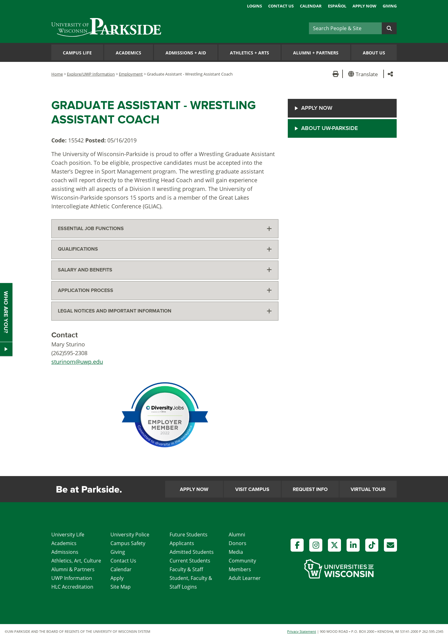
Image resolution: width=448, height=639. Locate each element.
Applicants (182, 543)
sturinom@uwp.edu (77, 361)
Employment (131, 74)
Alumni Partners (315, 53)
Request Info (310, 489)
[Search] (345, 28)
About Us (374, 53)
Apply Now (364, 6)
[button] (364, 74)
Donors (237, 543)
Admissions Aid (186, 53)
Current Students (190, 560)
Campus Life (77, 53)
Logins (254, 6)
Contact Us (281, 6)
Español (337, 6)
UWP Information (71, 578)
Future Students (189, 534)
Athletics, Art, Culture (76, 560)
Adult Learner (245, 578)
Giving (390, 6)
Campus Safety (127, 543)
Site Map (120, 586)
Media (236, 552)
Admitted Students (192, 552)
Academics (128, 53)
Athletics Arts (249, 53)
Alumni (237, 534)
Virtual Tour (368, 489)
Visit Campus (252, 489)
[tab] (165, 229)
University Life (67, 534)
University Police (129, 534)
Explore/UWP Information (91, 74)
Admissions (64, 552)
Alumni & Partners (73, 569)
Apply (117, 578)
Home (57, 74)
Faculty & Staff (186, 569)
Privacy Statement (301, 631)
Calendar (311, 6)
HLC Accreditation (72, 586)
